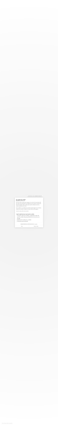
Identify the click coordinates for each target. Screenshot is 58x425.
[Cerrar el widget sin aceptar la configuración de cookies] (35, 196)
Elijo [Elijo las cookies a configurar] (22, 226)
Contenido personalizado (22, 221)
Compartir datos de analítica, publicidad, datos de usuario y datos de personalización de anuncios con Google (28, 217)
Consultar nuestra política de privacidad (22, 211)
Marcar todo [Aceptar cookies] (36, 226)
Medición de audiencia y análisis (24, 220)
